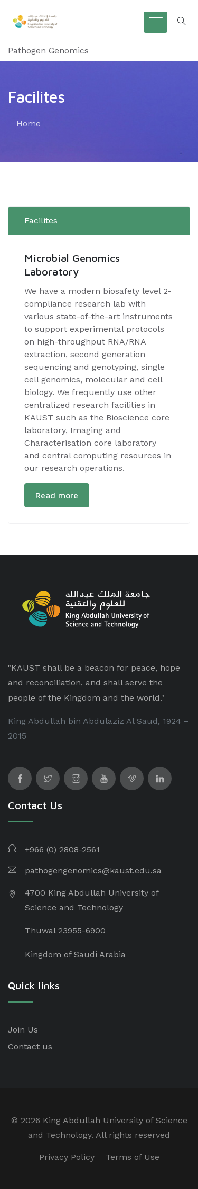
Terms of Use (132, 1157)
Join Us (23, 1030)
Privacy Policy (67, 1157)
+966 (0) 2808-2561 (62, 849)
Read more (56, 495)
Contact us (30, 1046)
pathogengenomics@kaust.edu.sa (93, 871)
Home (28, 124)
